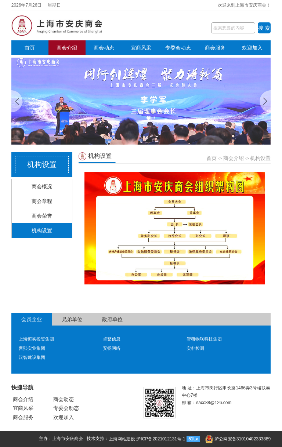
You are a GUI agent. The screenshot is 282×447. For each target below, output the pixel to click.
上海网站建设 (122, 438)
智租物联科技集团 (204, 339)
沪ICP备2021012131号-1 (160, 438)
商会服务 (215, 48)
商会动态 (104, 48)
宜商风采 (141, 48)
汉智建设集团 (32, 357)
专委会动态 (178, 48)
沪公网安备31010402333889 (238, 438)
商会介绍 (67, 48)
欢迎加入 (252, 48)
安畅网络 (111, 348)
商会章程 (42, 201)
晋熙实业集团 (32, 348)
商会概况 (42, 186)
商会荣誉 (42, 216)
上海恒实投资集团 (36, 339)
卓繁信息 (111, 339)
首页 (30, 48)
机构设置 (42, 230)
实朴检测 (195, 348)
